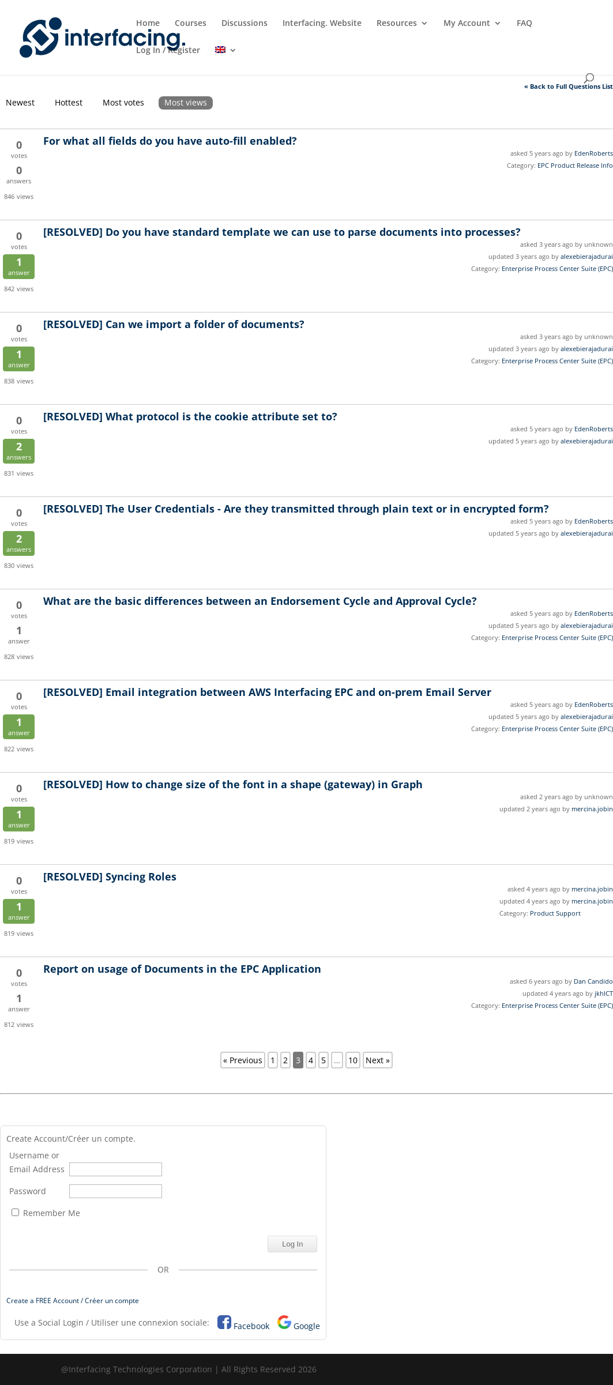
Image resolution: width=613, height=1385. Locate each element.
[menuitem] (226, 59)
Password (27, 1190)
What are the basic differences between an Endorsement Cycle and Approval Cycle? (260, 601)
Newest (20, 102)
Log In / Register (168, 50)
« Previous (242, 1060)
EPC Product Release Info (575, 165)
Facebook (251, 1325)
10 (353, 1060)
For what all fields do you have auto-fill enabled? (170, 141)
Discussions (244, 23)
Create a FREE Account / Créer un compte (72, 1300)
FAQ (524, 23)
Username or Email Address (37, 1162)
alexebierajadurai (587, 256)
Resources (397, 23)
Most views (185, 102)
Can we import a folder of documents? (173, 324)
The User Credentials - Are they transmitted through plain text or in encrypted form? (296, 508)
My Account (466, 23)
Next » (378, 1060)
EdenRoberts (593, 153)
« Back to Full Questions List (568, 86)
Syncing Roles (109, 876)
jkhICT (604, 993)
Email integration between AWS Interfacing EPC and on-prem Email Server (267, 692)
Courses (190, 23)
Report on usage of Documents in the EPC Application (182, 969)
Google (307, 1325)
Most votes (123, 102)
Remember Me (46, 1212)
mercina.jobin (592, 808)
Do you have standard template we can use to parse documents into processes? (282, 232)
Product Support (555, 913)
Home (148, 23)
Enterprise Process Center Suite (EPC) (557, 268)
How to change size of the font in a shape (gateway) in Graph (233, 784)
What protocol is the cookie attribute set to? (190, 416)
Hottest (68, 102)
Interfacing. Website (322, 23)
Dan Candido (593, 981)
